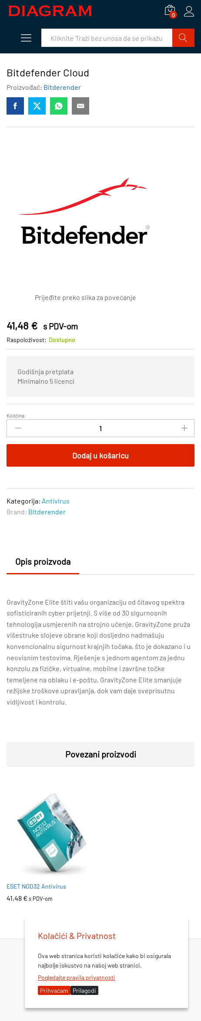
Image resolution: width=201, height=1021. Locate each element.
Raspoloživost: (27, 339)
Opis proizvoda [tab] (42, 561)
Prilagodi (84, 990)
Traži (183, 38)
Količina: (16, 415)
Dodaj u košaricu (100, 455)
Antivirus (56, 501)
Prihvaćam (54, 990)
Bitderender (62, 87)
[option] (51, 851)
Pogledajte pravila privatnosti (76, 977)
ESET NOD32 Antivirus (36, 886)
